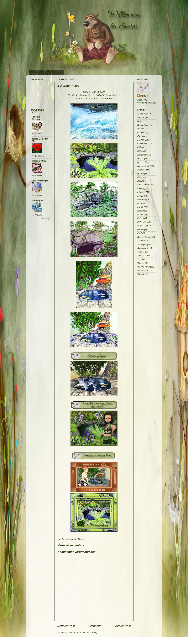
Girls (139, 147)
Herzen (140, 162)
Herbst (140, 158)
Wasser (81, 539)
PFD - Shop (142, 226)
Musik (140, 203)
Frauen (140, 140)
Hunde (140, 173)
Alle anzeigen (46, 219)
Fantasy (141, 136)
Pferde (140, 229)
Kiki (139, 181)
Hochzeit (141, 170)
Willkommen (55, 72)
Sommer (141, 240)
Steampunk (142, 248)
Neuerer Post (66, 626)
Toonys (140, 255)
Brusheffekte (143, 125)
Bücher (140, 129)
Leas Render (143, 185)
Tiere (139, 252)
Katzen (140, 177)
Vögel (140, 259)
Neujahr (141, 214)
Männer (141, 192)
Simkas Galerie (144, 237)
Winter (140, 270)
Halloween (142, 155)
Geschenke (142, 143)
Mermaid (141, 199)
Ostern (140, 218)
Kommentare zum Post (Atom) (83, 632)
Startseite (37, 72)
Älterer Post (123, 626)
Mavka (140, 196)
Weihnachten (143, 267)
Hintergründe (71, 539)
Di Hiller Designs (40, 181)
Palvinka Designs (36, 118)
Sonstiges (142, 244)
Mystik (140, 207)
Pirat (139, 233)
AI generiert (142, 114)
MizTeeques (37, 200)
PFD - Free (142, 222)
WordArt (141, 274)
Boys (139, 121)
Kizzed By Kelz (39, 161)
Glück (140, 151)
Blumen (141, 117)
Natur (139, 211)
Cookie (140, 132)
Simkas (144, 96)
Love (139, 188)
